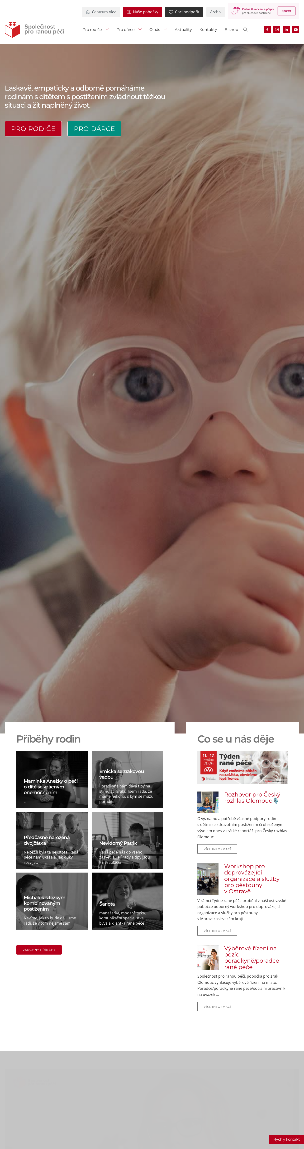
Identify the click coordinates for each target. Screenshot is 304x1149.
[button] (101, 12)
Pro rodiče (92, 29)
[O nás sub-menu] (166, 29)
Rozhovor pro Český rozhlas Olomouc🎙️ (252, 798)
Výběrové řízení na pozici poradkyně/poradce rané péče (251, 957)
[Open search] (245, 29)
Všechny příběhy (39, 949)
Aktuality (183, 29)
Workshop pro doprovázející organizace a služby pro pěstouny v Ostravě (252, 879)
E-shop (231, 29)
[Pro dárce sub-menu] (141, 29)
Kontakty (208, 29)
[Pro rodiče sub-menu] (108, 29)
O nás (154, 29)
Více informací (217, 849)
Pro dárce (126, 29)
